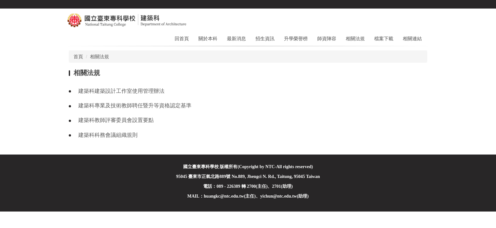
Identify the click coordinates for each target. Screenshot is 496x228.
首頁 (78, 56)
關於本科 (207, 38)
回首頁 (182, 38)
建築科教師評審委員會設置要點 (116, 120)
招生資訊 (264, 38)
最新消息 (236, 38)
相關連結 (412, 38)
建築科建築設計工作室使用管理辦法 (121, 91)
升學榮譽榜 (296, 38)
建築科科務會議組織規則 (108, 135)
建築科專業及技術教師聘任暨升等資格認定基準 (134, 106)
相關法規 (355, 38)
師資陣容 (326, 38)
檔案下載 (383, 38)
